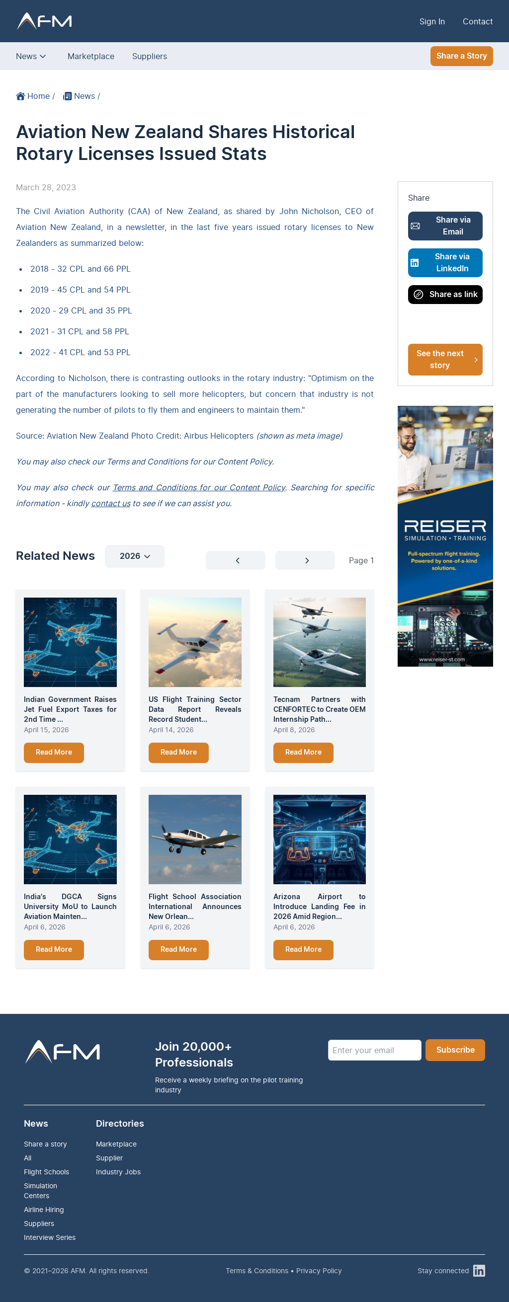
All (27, 1157)
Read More (54, 752)
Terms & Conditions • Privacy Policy (284, 1270)
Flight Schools (46, 1171)
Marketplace (91, 56)
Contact (478, 21)
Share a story (45, 1144)
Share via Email (440, 226)
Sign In (432, 21)
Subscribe (455, 1050)
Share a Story (461, 56)
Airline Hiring (44, 1209)
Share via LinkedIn (440, 263)
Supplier (109, 1157)
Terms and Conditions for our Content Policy (198, 487)
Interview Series (50, 1237)
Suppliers (149, 56)
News (26, 56)
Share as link (446, 295)
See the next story (447, 360)
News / (81, 96)
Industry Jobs (118, 1171)
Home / (35, 96)
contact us (110, 503)
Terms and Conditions (147, 461)
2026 (135, 556)
